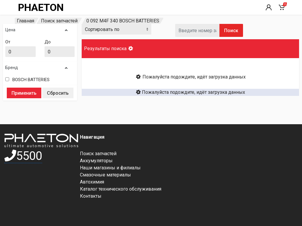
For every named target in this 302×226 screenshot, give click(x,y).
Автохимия (92, 182)
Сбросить (58, 93)
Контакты (90, 196)
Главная (25, 21)
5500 (23, 156)
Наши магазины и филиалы (110, 168)
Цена (36, 29)
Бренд (36, 67)
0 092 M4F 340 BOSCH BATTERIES (122, 21)
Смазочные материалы (105, 175)
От (7, 42)
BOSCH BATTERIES (31, 79)
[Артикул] (197, 30)
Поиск (231, 30)
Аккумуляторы (96, 160)
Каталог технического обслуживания (120, 189)
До (48, 42)
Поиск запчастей (59, 21)
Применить (24, 93)
